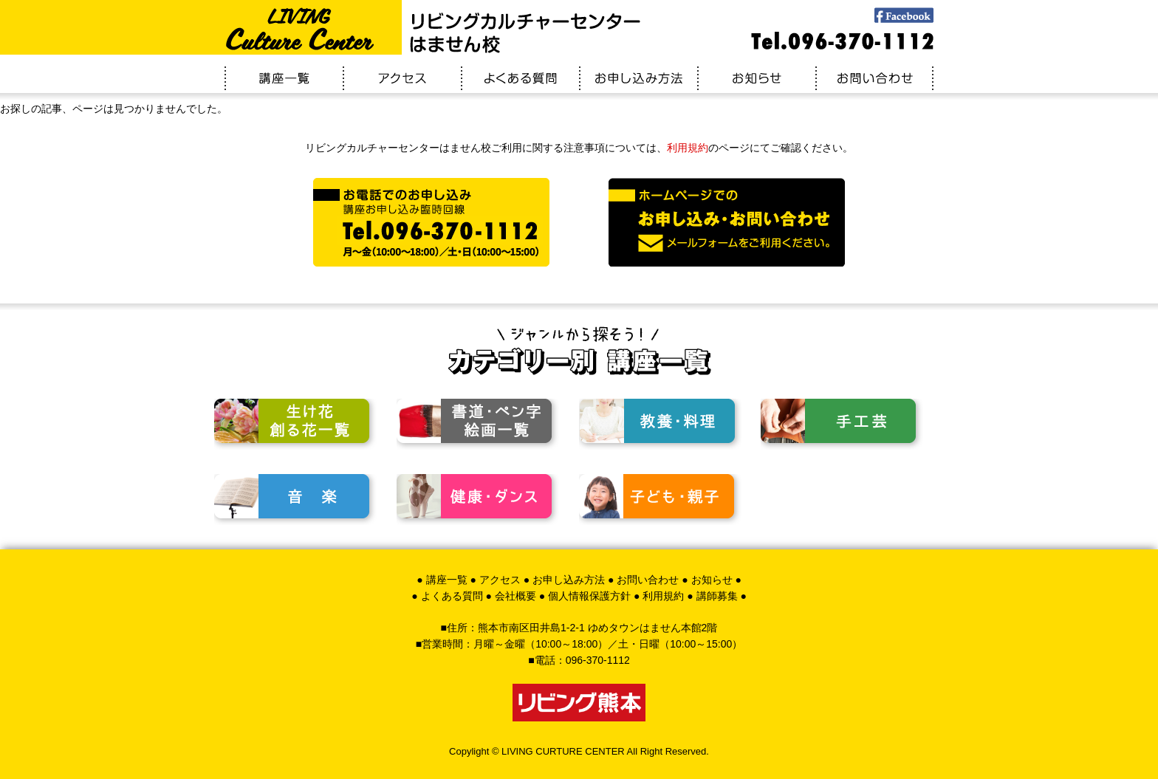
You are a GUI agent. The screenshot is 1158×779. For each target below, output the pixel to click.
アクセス (500, 580)
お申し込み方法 (568, 580)
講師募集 (717, 596)
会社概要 (515, 596)
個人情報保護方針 (589, 596)
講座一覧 (446, 580)
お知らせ (712, 580)
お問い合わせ (648, 580)
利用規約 (687, 148)
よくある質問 (452, 596)
